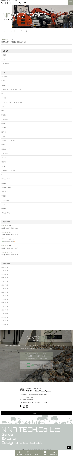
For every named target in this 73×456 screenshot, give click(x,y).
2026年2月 (4, 268)
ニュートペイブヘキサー (8, 171)
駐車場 (3, 124)
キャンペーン (5, 64)
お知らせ (3, 55)
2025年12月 (4, 275)
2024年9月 (4, 318)
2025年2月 (4, 300)
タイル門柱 (4, 77)
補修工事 (3, 210)
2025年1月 (4, 304)
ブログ (3, 59)
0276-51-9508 (28, 400)
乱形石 (3, 82)
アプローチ (4, 154)
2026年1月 (4, 272)
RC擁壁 (3, 197)
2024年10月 (4, 314)
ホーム (3, 31)
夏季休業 (3, 133)
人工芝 (3, 205)
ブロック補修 (5, 201)
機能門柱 (3, 163)
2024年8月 (4, 322)
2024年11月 (4, 311)
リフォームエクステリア (8, 141)
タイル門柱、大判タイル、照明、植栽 (11, 103)
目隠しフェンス (5, 150)
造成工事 (3, 129)
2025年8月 (4, 279)
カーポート (4, 167)
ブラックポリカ (5, 214)
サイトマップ (36, 413)
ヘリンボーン (5, 86)
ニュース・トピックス (12, 31)
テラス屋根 (4, 120)
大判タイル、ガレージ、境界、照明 (11, 90)
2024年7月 (4, 325)
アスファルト (5, 193)
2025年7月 (4, 282)
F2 (2, 175)
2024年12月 (4, 307)
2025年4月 (4, 293)
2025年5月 (4, 289)
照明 (2, 112)
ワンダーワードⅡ (6, 188)
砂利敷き (3, 116)
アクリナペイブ (5, 180)
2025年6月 (4, 286)
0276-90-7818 (38, 357)
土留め (3, 137)
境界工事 (3, 184)
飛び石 (3, 146)
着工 (2, 94)
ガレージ (3, 158)
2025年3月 (4, 297)
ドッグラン (4, 107)
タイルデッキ (5, 99)
